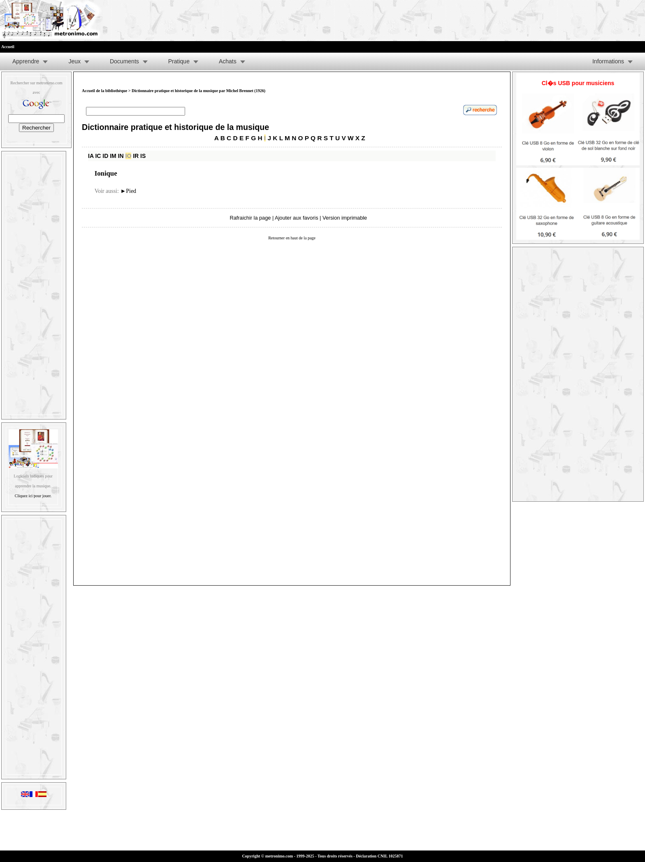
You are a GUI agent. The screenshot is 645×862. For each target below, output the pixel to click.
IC (98, 156)
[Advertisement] (33, 283)
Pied (128, 191)
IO (128, 156)
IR (136, 156)
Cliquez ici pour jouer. (33, 496)
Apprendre (25, 61)
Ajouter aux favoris (296, 218)
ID (105, 156)
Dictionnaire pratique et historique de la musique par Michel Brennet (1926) (198, 90)
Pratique (179, 61)
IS (143, 156)
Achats (228, 61)
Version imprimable (344, 218)
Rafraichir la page (250, 218)
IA (90, 156)
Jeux (74, 61)
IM (113, 156)
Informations (608, 61)
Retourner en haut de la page (292, 238)
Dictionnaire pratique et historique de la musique (175, 127)
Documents (124, 61)
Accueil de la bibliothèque (104, 90)
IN (121, 156)
